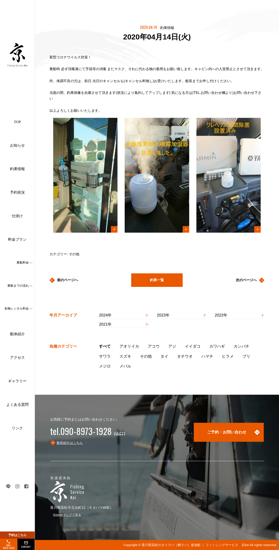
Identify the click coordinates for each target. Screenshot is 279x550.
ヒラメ (228, 356)
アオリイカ (129, 346)
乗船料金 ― (25, 262)
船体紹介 (17, 334)
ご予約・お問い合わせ (226, 432)
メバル (125, 366)
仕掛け (17, 216)
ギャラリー (17, 381)
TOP (17, 122)
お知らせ (17, 145)
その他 (146, 356)
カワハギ (217, 346)
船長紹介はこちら (70, 443)
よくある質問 (17, 405)
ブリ (246, 356)
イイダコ (193, 346)
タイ (164, 356)
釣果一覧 (157, 280)
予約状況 (17, 192)
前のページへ (67, 280)
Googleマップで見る (67, 514)
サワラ (105, 356)
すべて (105, 346)
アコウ (154, 346)
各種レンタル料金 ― (18, 308)
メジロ (105, 366)
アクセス (17, 357)
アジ (172, 346)
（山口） (88, 434)
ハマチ (207, 356)
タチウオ (185, 356)
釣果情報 (17, 169)
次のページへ (246, 280)
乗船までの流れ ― (20, 285)
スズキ (125, 356)
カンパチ (241, 346)
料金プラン (17, 239)
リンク (17, 428)
